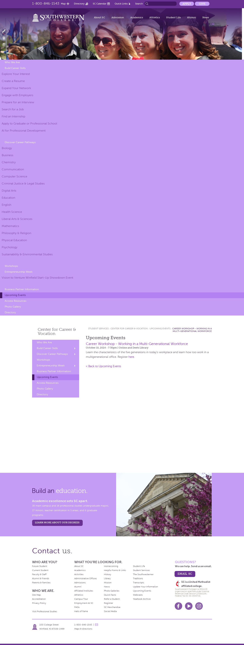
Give (202, 3)
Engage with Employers (17, 95)
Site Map (36, 595)
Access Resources (15, 300)
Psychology (9, 247)
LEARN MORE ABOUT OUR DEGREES (57, 522)
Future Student (39, 566)
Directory (79, 3)
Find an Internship (13, 116)
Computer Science (14, 176)
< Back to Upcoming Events (103, 366)
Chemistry (9, 162)
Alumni (191, 17)
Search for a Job (13, 109)
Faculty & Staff (39, 574)
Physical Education (14, 240)
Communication (13, 169)
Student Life (173, 17)
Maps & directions (83, 628)
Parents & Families (41, 582)
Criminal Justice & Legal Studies (23, 183)
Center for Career (57, 331)
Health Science (12, 211)
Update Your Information (145, 586)
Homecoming (111, 566)
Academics (136, 17)
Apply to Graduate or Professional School (29, 123)
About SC (99, 17)
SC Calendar (99, 3)
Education (8, 197)
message (96, 625)
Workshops (11, 266)
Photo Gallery (13, 306)
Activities (78, 574)
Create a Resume (13, 81)
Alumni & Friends (40, 578)
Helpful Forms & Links (115, 570)
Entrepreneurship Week (18, 271)
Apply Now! (6, 31)
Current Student (40, 570)
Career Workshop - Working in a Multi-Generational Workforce (192, 329)
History (107, 574)
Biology (7, 148)
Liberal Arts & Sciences (17, 218)
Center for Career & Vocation (129, 328)
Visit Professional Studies (44, 611)
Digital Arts (9, 190)
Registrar (108, 603)
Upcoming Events (15, 295)
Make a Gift (6, 44)
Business (7, 155)
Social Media (110, 611)
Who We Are (12, 62)
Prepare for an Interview (18, 102)
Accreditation (39, 599)
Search (139, 3)
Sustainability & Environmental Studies (27, 254)
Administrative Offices (85, 578)
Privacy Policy (39, 603)
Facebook (178, 606)
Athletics (154, 17)
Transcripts (138, 582)
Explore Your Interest (16, 73)
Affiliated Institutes (83, 590)
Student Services (98, 328)
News (205, 17)
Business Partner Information (22, 289)
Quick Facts (110, 595)
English (6, 204)
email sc (185, 573)
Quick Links (121, 3)
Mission (107, 582)
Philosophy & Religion (16, 233)
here (131, 356)
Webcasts (138, 595)
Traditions (138, 578)
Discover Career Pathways (20, 142)
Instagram (199, 606)
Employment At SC (83, 603)
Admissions (80, 582)
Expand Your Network (16, 88)
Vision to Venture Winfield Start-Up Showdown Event (37, 277)
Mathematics (10, 226)
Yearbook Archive (142, 599)
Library (107, 578)
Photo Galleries (111, 590)
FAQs (77, 607)
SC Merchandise (112, 607)
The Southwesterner (143, 574)
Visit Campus (6, 38)
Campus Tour (81, 599)
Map (63, 3)
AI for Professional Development (24, 130)
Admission (117, 17)
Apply (186, 3)
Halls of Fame (81, 611)
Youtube (188, 606)
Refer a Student (112, 599)
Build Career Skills (15, 68)
